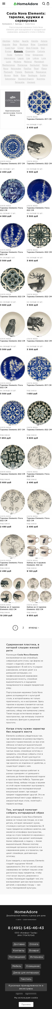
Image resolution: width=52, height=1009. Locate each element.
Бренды (18, 24)
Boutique (24, 44)
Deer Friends (32, 48)
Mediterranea (8, 65)
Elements (18, 51)
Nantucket (35, 65)
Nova (5, 68)
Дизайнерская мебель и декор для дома (26, 912)
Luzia (8, 62)
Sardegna (32, 75)
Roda (15, 75)
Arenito (34, 41)
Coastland (43, 44)
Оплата (34, 944)
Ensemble (30, 51)
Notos (45, 65)
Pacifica (27, 68)
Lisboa (36, 58)
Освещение (33, 966)
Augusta (6, 44)
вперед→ (34, 628)
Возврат (34, 951)
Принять (26, 1004)
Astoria (44, 41)
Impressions (9, 58)
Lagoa (21, 58)
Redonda (29, 72)
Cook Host (10, 48)
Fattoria (41, 51)
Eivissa (8, 51)
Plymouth (8, 72)
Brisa (33, 44)
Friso (27, 55)
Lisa (28, 58)
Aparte (25, 41)
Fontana (19, 55)
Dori (43, 48)
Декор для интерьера (26, 973)
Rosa (23, 75)
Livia (43, 58)
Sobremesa (10, 79)
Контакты (18, 951)
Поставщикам (17, 957)
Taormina (41, 79)
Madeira (17, 62)
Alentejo (6, 41)
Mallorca (28, 62)
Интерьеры (36, 957)
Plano (44, 68)
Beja (15, 44)
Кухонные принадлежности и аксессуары (26, 987)
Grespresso (38, 55)
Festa (9, 55)
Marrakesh (39, 62)
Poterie (18, 72)
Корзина (48, 4)
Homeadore (7, 24)
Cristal (21, 48)
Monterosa (22, 65)
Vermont (31, 82)
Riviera (7, 75)
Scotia (43, 75)
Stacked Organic (26, 79)
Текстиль (26, 979)
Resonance (41, 72)
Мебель (16, 966)
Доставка (19, 944)
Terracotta (19, 82)
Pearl (36, 68)
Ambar (16, 41)
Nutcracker (16, 68)
